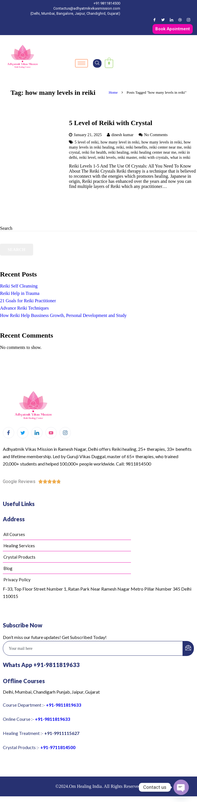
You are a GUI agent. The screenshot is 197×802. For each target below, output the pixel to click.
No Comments (156, 134)
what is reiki (180, 157)
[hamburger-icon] (81, 63)
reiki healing (118, 152)
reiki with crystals (153, 157)
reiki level (87, 157)
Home (112, 92)
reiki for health (94, 152)
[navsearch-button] (97, 63)
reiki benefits (136, 147)
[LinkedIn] (171, 20)
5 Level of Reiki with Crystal (110, 122)
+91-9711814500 (57, 747)
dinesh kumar (122, 134)
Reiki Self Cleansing (18, 286)
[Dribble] (180, 20)
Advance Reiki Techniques (24, 308)
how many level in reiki (120, 142)
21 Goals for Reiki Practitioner (28, 300)
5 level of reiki (86, 142)
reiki (120, 147)
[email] (93, 648)
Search (6, 228)
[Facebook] (154, 20)
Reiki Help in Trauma (19, 293)
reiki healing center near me (153, 152)
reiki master (127, 157)
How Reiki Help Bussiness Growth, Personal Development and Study (63, 315)
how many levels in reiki (161, 142)
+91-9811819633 (63, 704)
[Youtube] (51, 432)
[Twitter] (163, 20)
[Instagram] (188, 20)
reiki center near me (165, 147)
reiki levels (107, 157)
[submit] (188, 648)
